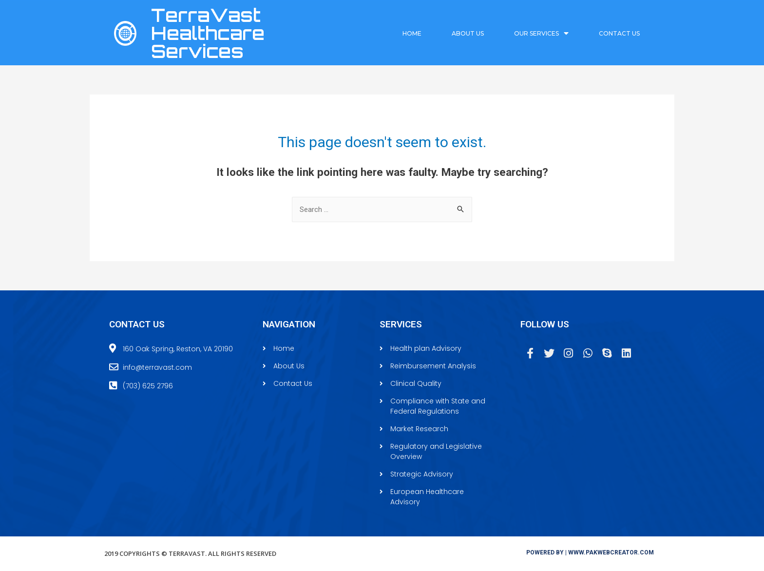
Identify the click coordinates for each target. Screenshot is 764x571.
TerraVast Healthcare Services (208, 33)
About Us (468, 33)
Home (411, 33)
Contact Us (619, 33)
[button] (590, 552)
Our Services (541, 33)
